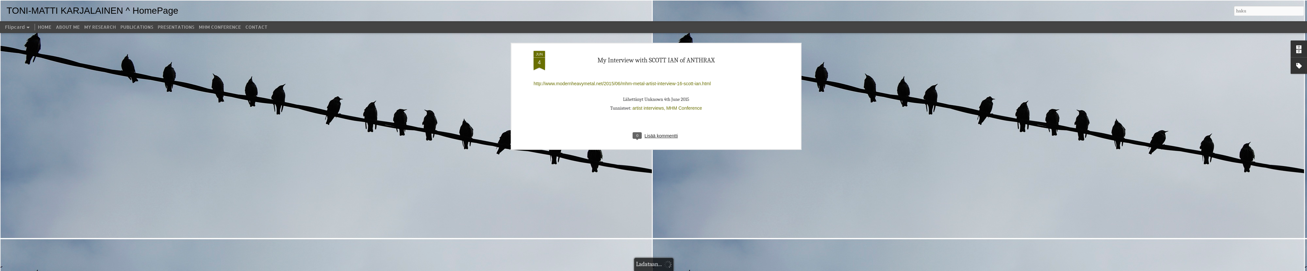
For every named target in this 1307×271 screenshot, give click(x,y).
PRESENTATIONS (176, 27)
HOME (44, 27)
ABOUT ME (68, 27)
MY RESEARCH (100, 27)
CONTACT (256, 27)
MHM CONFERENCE (220, 27)
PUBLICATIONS (137, 27)
